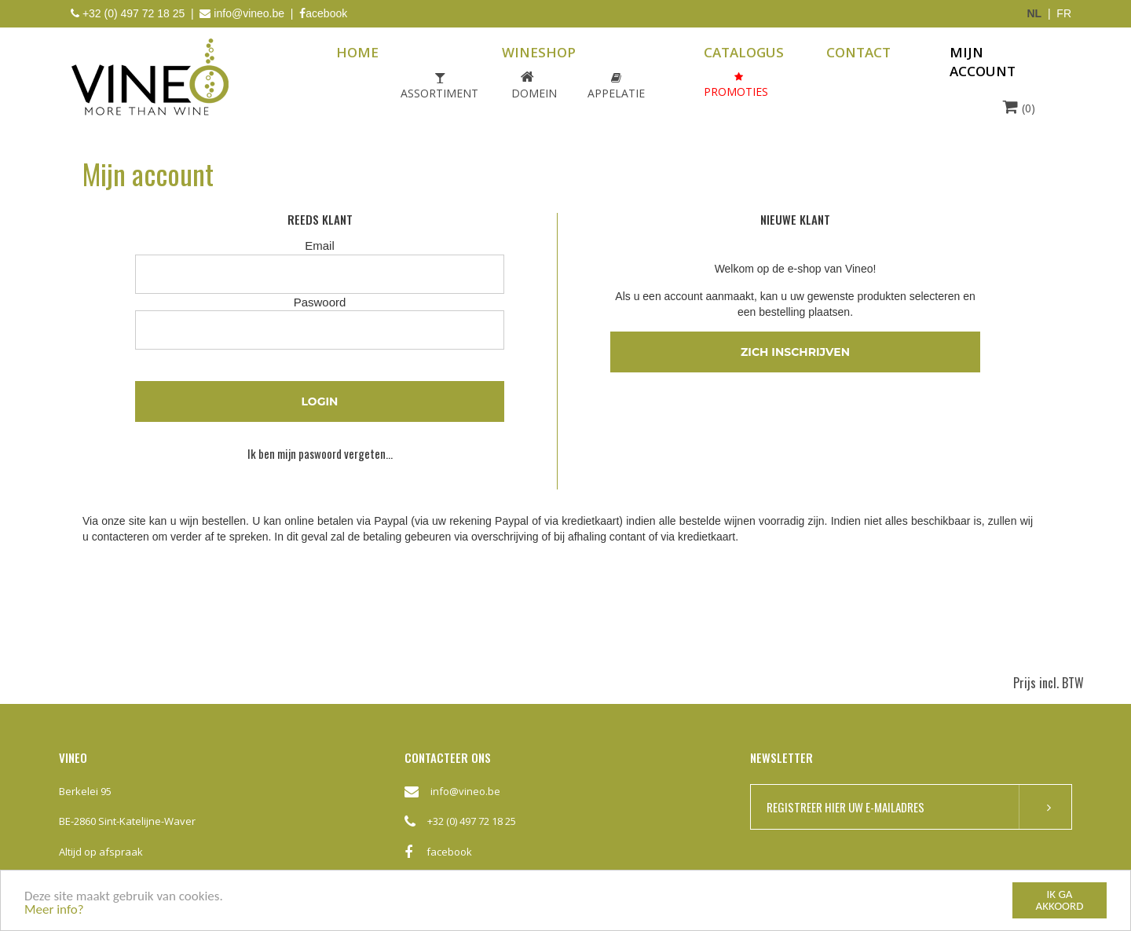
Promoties (736, 91)
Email (320, 245)
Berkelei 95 (85, 791)
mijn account (983, 61)
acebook (323, 13)
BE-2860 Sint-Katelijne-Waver (127, 821)
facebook (438, 858)
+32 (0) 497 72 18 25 (471, 821)
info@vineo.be (249, 13)
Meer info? (54, 910)
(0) (1019, 106)
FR (1063, 13)
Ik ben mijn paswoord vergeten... (320, 453)
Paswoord (320, 302)
